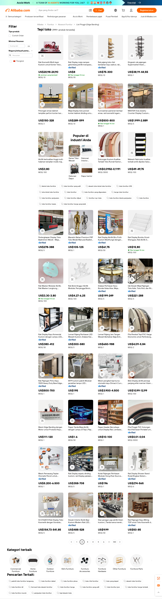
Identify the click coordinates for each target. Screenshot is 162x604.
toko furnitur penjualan (49, 198)
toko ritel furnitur (90, 581)
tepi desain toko (64, 593)
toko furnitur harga (66, 587)
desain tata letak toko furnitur (98, 186)
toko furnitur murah (17, 593)
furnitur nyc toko (94, 198)
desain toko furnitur (132, 581)
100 (114, 542)
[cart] (124, 11)
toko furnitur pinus (69, 581)
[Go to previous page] (71, 542)
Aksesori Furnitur (65, 24)
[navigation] (20, 283)
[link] (158, 578)
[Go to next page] (119, 542)
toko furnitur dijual (72, 198)
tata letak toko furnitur (49, 192)
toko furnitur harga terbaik (136, 587)
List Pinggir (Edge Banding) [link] (87, 24)
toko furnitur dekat (47, 581)
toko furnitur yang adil (71, 186)
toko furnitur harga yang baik (73, 204)
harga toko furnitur (120, 192)
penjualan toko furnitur (42, 593)
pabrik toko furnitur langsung (21, 581)
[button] (90, 10)
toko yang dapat (111, 581)
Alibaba (40, 24)
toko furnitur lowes (47, 204)
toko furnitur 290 (124, 186)
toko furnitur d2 (16, 587)
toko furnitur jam (112, 587)
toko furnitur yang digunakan (94, 192)
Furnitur (50, 24)
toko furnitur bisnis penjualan (119, 198)
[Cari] (98, 10)
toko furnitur (70, 192)
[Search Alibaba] (63, 10)
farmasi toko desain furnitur (40, 587)
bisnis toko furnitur (47, 186)
